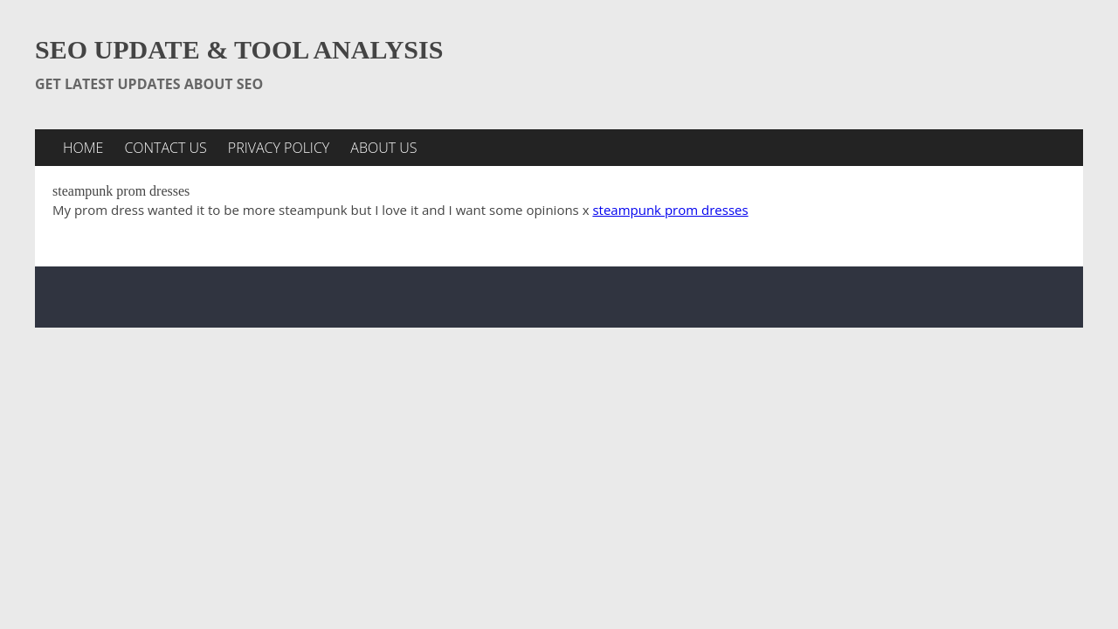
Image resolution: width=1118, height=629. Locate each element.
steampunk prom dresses (670, 209)
